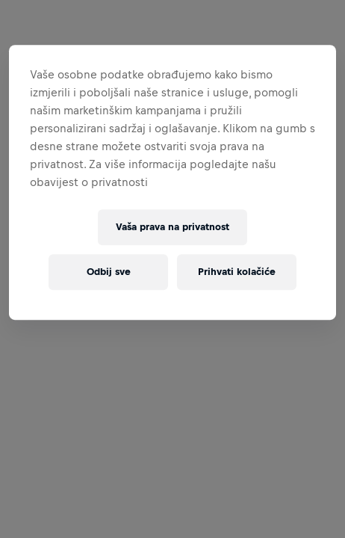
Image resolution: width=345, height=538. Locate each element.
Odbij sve (109, 271)
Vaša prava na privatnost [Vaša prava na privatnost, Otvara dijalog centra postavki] (172, 226)
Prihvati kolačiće (237, 271)
